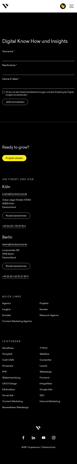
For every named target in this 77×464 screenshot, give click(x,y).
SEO (42, 395)
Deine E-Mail (10, 79)
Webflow (44, 354)
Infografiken (46, 384)
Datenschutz (49, 447)
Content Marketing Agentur (17, 321)
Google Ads (46, 390)
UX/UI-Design (9, 384)
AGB (23, 447)
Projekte (44, 303)
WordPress (8, 348)
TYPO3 (43, 348)
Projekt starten (14, 158)
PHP (4, 372)
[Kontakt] (63, 6)
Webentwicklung (11, 378)
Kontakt (6, 315)
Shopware (7, 366)
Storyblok (7, 354)
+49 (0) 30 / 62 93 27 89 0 (15, 277)
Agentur (6, 303)
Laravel (43, 366)
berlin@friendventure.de (14, 244)
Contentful (45, 360)
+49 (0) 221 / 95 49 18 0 (14, 226)
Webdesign (46, 372)
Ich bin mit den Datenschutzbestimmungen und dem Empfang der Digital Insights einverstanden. (40, 93)
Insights (6, 309)
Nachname (9, 65)
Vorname (8, 51)
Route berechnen (16, 216)
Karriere (44, 309)
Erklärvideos (8, 390)
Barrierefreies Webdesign (15, 407)
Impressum (34, 447)
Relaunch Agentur (49, 315)
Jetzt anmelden (15, 102)
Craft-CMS (8, 360)
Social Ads (8, 395)
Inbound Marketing (50, 401)
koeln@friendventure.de (14, 194)
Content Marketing (12, 401)
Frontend (44, 378)
